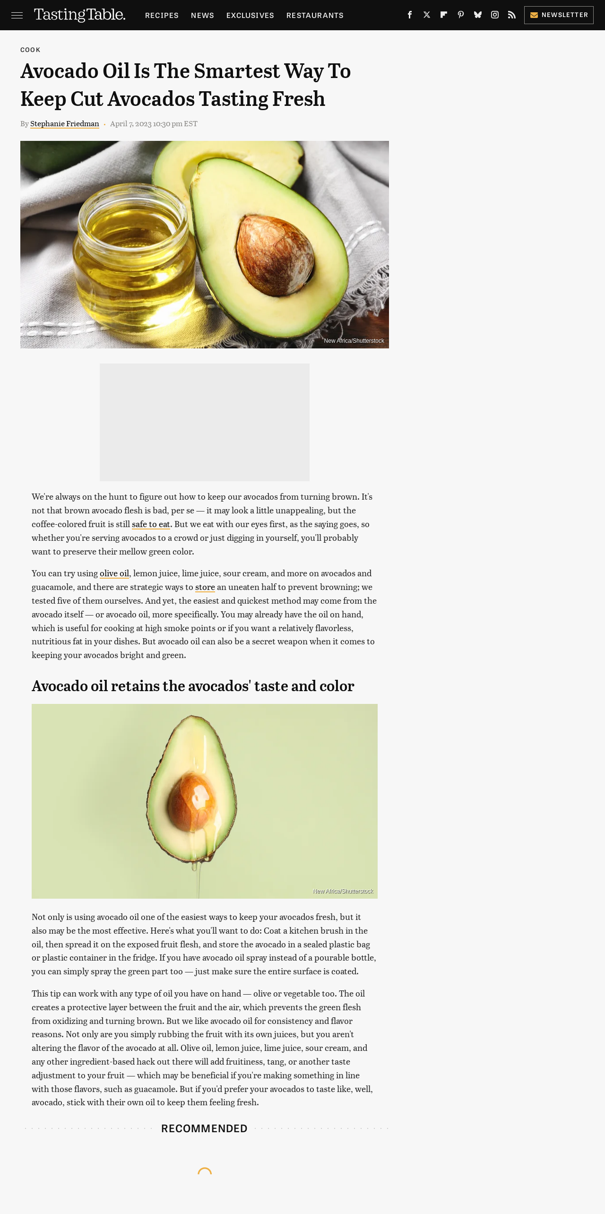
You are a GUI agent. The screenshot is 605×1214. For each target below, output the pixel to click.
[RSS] (512, 16)
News (202, 14)
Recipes (162, 14)
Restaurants (315, 14)
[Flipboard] (444, 16)
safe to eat (151, 523)
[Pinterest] (461, 16)
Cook (30, 49)
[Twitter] (427, 16)
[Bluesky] (478, 16)
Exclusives (250, 14)
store (205, 586)
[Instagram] (495, 16)
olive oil (114, 573)
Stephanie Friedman (64, 123)
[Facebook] (410, 16)
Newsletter (558, 14)
